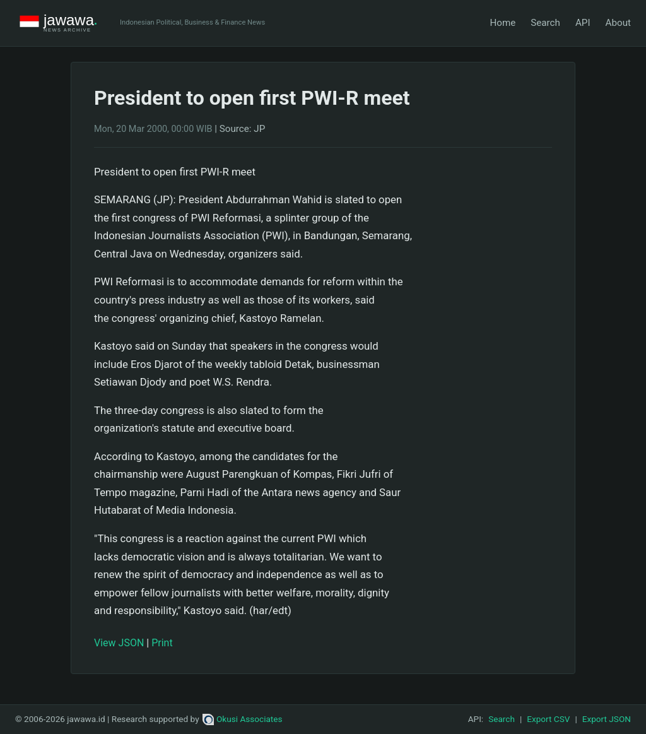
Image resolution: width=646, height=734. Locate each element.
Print (161, 643)
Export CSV (548, 719)
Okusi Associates (243, 719)
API (582, 22)
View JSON (119, 643)
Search (545, 22)
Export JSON (606, 719)
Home (502, 22)
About (618, 22)
